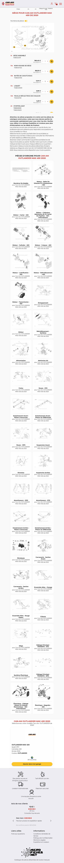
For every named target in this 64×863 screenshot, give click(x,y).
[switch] (26, 21)
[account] (52, 3)
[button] (32, 734)
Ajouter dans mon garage (32, 764)
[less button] (42, 61)
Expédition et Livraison (41, 842)
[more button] (47, 61)
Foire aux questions (18, 834)
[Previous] (28, 9)
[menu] (60, 4)
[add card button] (52, 61)
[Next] (35, 9)
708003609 (17, 110)
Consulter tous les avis (32, 813)
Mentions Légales (39, 840)
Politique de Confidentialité (42, 838)
